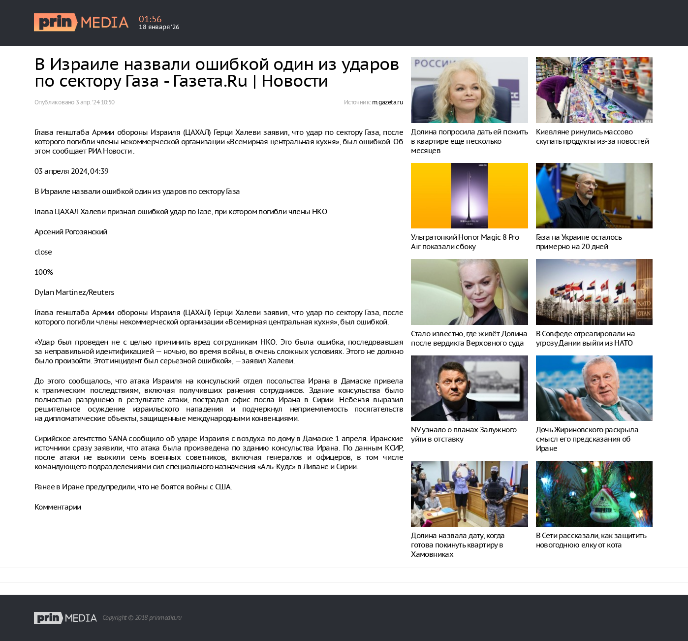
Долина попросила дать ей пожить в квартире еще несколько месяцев (469, 141)
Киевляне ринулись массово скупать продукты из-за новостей (592, 136)
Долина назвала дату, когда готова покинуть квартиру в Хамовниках (457, 545)
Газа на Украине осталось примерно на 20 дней (579, 241)
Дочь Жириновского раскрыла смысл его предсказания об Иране (587, 439)
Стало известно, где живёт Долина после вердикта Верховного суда (469, 338)
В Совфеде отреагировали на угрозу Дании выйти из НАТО (585, 338)
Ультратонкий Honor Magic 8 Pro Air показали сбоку (465, 241)
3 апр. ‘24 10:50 (95, 102)
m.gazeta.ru (387, 102)
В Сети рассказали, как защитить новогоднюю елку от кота (591, 540)
